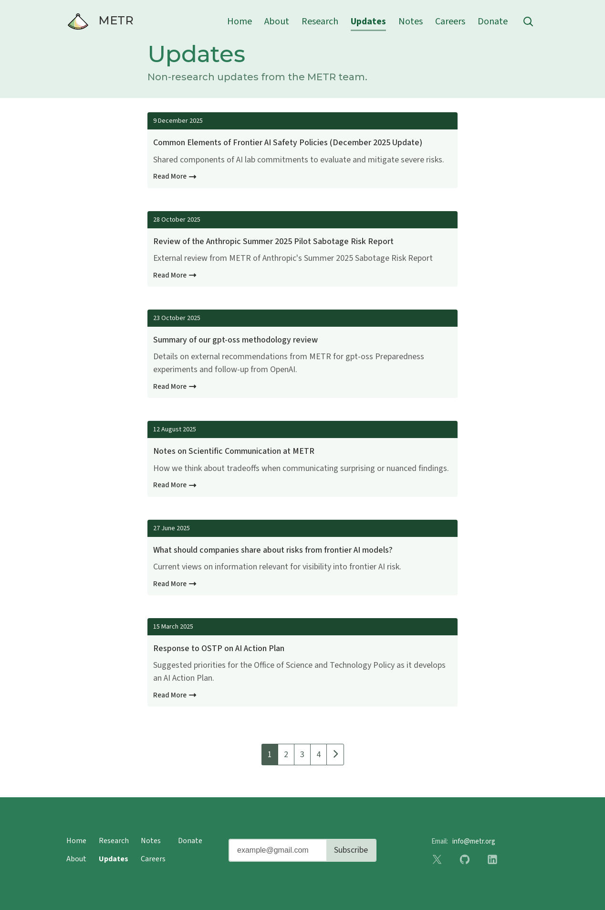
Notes (410, 21)
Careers (450, 21)
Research (320, 21)
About (276, 21)
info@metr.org (473, 841)
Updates (368, 21)
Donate (493, 21)
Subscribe (351, 850)
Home (239, 21)
